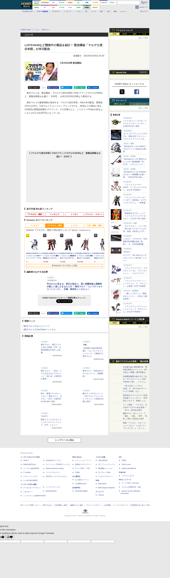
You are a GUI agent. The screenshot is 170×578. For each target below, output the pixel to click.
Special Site (121, 72)
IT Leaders (27, 472)
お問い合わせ (47, 505)
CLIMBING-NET (80, 484)
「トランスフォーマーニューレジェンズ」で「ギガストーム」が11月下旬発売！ (135, 309)
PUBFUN (122, 472)
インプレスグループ (121, 505)
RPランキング (119, 104)
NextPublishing (51, 491)
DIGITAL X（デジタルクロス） (57, 476)
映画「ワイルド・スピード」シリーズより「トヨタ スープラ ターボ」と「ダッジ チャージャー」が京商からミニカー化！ (135, 428)
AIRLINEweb (102, 460)
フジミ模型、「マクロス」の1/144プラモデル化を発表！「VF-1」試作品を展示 (135, 407)
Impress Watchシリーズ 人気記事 (130, 319)
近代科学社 (76, 488)
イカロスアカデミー (105, 476)
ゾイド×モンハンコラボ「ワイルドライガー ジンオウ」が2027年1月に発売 (134, 123)
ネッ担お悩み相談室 (30, 480)
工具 (108, 11)
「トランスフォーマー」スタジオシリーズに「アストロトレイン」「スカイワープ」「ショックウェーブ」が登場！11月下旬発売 (135, 273)
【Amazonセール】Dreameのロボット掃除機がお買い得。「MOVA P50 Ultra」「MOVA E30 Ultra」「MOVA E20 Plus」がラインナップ (135, 177)
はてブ (68, 87)
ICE (120, 457)
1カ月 (144, 34)
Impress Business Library (55, 468)
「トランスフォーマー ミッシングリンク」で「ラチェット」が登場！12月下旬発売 (135, 283)
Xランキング (121, 100)
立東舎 (77, 472)
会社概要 (107, 505)
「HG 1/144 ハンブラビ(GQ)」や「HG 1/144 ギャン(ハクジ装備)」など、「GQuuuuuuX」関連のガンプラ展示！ (135, 391)
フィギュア (67, 11)
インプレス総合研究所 (31, 468)
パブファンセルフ (128, 476)
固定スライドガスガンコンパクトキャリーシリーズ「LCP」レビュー (51, 422)
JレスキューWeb (104, 472)
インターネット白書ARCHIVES (34, 496)
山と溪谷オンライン (82, 480)
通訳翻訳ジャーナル (105, 468)
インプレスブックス (53, 487)
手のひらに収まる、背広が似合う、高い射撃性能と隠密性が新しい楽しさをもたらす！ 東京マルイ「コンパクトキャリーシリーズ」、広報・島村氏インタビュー (75, 286)
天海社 (124, 460)
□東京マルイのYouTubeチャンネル (39, 329)
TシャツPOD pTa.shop (130, 483)
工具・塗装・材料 (94, 225)
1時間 (114, 34)
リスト (43, 87)
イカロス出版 (100, 457)
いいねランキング (139, 104)
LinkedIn (95, 87)
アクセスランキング (124, 30)
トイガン (78, 11)
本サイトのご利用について (29, 505)
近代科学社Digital (81, 491)
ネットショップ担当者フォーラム (58, 464)
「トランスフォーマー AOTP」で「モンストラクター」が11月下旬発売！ (135, 187)
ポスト (35, 87)
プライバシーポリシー (94, 505)
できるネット (28, 492)
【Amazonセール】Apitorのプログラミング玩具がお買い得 (135, 149)
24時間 (124, 34)
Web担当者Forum (29, 464)
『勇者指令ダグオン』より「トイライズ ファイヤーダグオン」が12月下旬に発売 (134, 216)
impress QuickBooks (129, 468)
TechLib (101, 495)
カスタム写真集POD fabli (131, 487)
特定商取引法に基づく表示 (140, 505)
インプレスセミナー (53, 472)
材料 (115, 11)
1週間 (134, 34)
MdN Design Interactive (106, 488)
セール (123, 11)
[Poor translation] (9, 537)
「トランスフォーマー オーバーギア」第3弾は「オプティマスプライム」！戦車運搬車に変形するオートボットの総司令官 (135, 202)
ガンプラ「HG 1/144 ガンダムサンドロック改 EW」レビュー (135, 258)
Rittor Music (77, 457)
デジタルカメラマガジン (32, 488)
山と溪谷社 (76, 476)
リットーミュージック (83, 460)
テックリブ (100, 492)
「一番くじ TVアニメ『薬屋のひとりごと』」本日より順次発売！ (135, 296)
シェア (55, 87)
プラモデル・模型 (34, 214)
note (81, 87)
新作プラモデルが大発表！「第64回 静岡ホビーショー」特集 (132, 362)
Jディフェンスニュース (106, 464)
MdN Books (102, 484)
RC (86, 11)
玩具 (101, 11)
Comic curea (126, 464)
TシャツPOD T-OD (82, 468)
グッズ (93, 11)
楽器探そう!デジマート (83, 464)
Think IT (26, 460)
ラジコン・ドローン (94, 214)
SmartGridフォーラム (53, 460)
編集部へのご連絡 (76, 505)
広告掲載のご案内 (61, 505)
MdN (97, 480)
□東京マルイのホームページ (36, 326)
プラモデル (56, 11)
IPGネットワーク (125, 480)
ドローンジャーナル (30, 476)
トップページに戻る (64, 440)
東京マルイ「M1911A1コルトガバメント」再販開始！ (93, 373)
